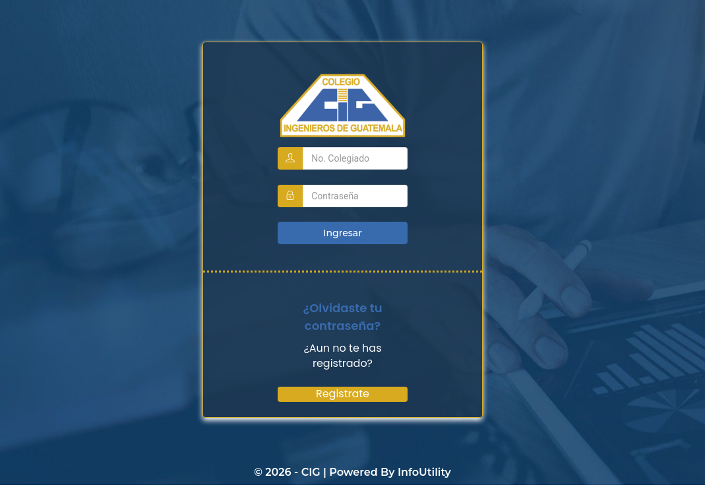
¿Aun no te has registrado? (342, 355)
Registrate (342, 393)
